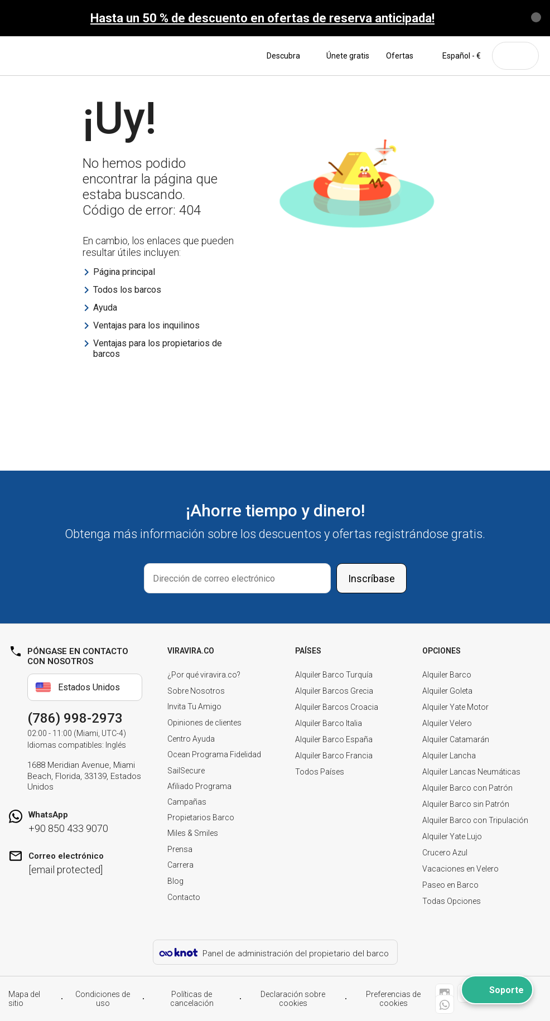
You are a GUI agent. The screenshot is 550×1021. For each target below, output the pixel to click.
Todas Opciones (451, 901)
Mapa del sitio (24, 999)
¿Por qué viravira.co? (203, 674)
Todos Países (319, 771)
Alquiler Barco (446, 674)
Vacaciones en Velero (460, 868)
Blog (175, 881)
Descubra (288, 55)
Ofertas (399, 55)
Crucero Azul (444, 852)
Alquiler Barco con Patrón (467, 787)
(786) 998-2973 (75, 718)
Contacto (183, 897)
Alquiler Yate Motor (455, 707)
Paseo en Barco (450, 884)
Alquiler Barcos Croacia (336, 707)
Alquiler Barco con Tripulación (475, 820)
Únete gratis (347, 55)
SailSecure (186, 770)
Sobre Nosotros (196, 690)
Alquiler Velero (447, 723)
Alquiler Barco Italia (328, 723)
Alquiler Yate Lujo (452, 836)
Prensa (179, 849)
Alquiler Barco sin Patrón (465, 804)
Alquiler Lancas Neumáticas (471, 771)
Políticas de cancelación (192, 999)
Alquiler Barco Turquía (334, 674)
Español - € (455, 56)
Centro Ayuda (191, 738)
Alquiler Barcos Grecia (334, 690)
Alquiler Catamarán (455, 739)
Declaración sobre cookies (292, 999)
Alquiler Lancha (449, 755)
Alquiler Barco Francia (334, 755)
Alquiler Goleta (447, 690)
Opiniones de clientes (204, 722)
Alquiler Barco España (334, 739)
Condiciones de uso (102, 999)
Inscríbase (371, 578)
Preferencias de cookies (393, 999)
